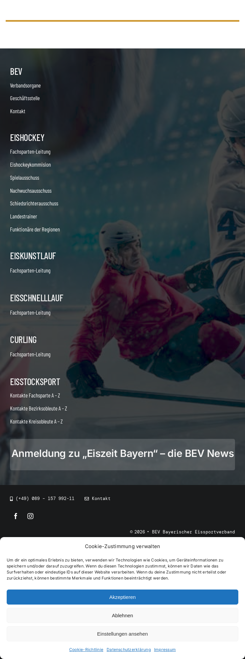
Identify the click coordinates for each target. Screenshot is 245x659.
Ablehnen (122, 615)
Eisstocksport (35, 381)
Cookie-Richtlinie (86, 649)
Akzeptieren (122, 597)
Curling (23, 339)
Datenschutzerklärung (129, 649)
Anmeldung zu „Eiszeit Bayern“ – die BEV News (122, 453)
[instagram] (30, 516)
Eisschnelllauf (36, 297)
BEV (16, 71)
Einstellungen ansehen (122, 634)
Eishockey (27, 137)
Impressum (165, 649)
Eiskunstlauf (33, 255)
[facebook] (15, 516)
